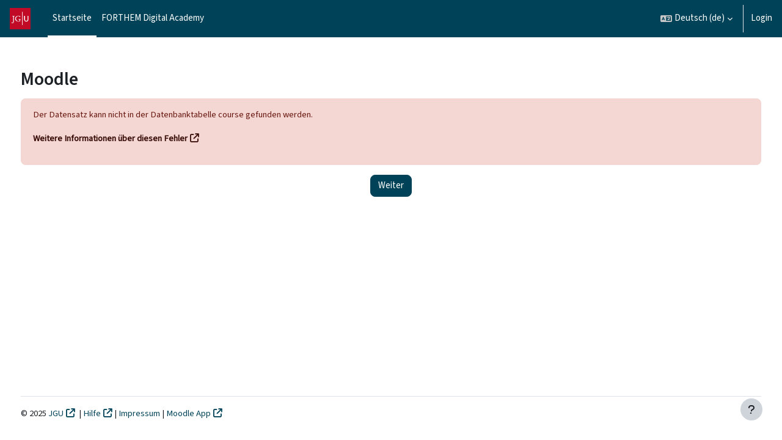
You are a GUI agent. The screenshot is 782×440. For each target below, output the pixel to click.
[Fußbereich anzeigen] (751, 409)
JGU (79, 413)
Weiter (391, 186)
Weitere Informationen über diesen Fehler (136, 139)
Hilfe (116, 413)
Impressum (164, 413)
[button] (696, 18)
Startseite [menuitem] (72, 18)
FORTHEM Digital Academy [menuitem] (152, 18)
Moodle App (213, 413)
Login (761, 18)
